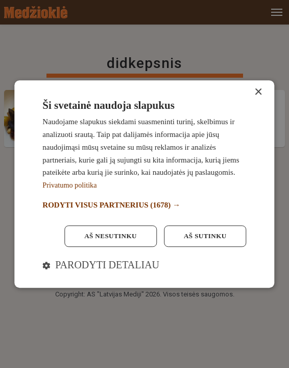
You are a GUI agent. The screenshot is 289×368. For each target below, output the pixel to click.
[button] (144, 205)
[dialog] (144, 184)
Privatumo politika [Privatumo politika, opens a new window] (71, 184)
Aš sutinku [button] (203, 236)
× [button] (258, 92)
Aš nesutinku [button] (106, 236)
